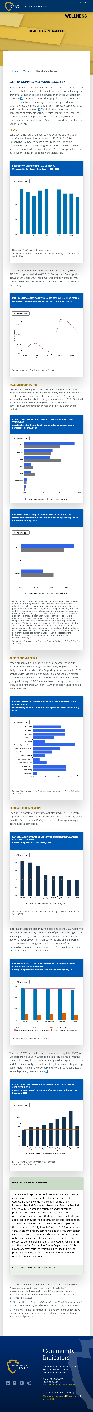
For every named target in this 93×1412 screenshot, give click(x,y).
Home (15, 71)
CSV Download (20, 181)
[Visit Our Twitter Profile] (14, 1383)
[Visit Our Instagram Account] (29, 1383)
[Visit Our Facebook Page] (8, 1383)
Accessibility (49, 1399)
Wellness (76, 16)
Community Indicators (54, 1396)
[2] (10, 1302)
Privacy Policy (73, 1396)
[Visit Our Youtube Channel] (21, 1383)
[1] (10, 1284)
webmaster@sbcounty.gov (62, 1384)
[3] (10, 1309)
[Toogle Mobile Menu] (85, 2)
